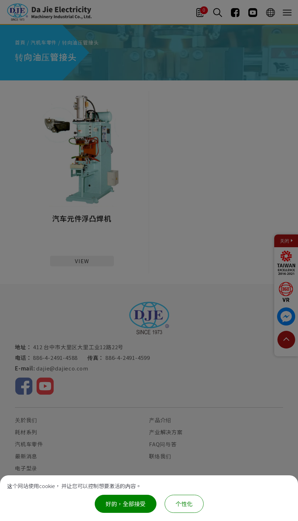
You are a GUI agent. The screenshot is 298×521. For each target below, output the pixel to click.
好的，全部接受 (125, 503)
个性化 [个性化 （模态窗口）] (184, 503)
